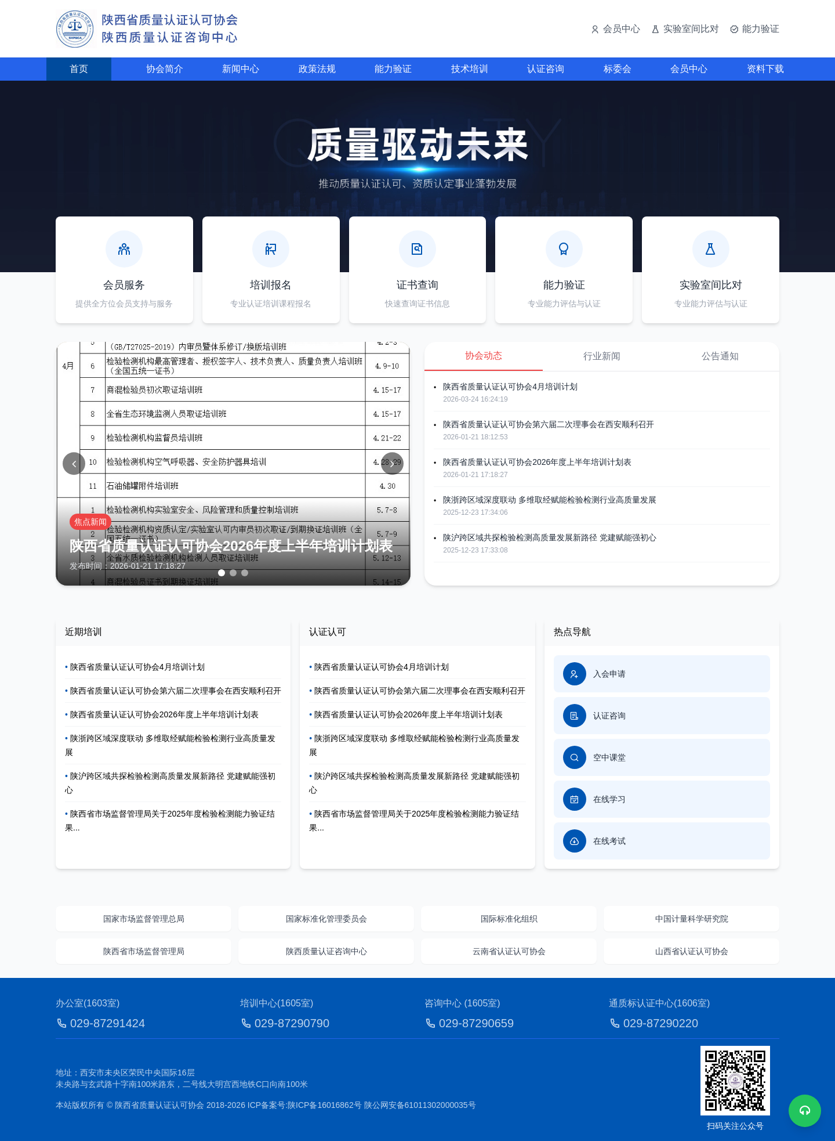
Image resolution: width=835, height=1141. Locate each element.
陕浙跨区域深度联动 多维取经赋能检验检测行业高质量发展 (549, 499)
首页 (79, 69)
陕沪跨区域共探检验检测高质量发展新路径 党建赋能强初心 (549, 537)
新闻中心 (240, 69)
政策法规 (317, 69)
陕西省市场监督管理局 (143, 951)
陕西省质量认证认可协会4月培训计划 (510, 386)
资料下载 (765, 69)
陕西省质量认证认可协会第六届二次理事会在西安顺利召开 (548, 424)
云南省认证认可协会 (509, 951)
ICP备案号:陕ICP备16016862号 (305, 1105)
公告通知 (720, 356)
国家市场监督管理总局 (143, 918)
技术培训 (469, 69)
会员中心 (688, 69)
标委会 (617, 69)
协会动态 (483, 355)
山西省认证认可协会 (691, 951)
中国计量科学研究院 (691, 918)
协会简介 (164, 69)
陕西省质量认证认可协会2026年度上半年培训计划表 (537, 462)
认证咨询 (545, 69)
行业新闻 (601, 356)
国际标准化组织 (509, 918)
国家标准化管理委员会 (326, 918)
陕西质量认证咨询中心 (326, 951)
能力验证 (393, 69)
